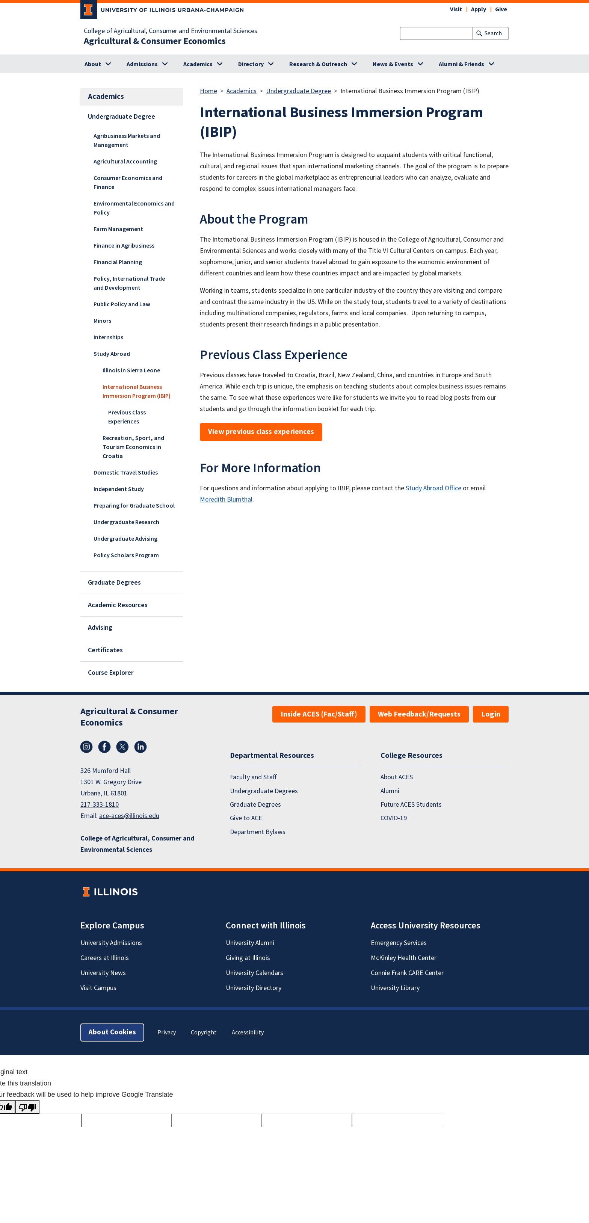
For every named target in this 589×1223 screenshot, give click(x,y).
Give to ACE (246, 818)
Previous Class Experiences (127, 417)
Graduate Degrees (114, 582)
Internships (108, 337)
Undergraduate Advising (125, 539)
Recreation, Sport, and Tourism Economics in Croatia (133, 447)
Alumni (390, 791)
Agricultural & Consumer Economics (155, 41)
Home (208, 91)
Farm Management (118, 229)
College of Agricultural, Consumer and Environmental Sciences (170, 31)
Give (501, 9)
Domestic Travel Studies (126, 473)
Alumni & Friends (461, 64)
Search (493, 33)
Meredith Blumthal (226, 499)
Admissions (142, 64)
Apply (478, 9)
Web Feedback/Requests (419, 714)
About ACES (397, 777)
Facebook (104, 747)
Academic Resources (118, 605)
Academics (198, 64)
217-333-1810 (99, 804)
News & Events (393, 64)
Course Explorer (110, 672)
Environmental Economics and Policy (134, 208)
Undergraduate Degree (121, 116)
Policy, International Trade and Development (129, 283)
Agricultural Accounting (125, 161)
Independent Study (119, 489)
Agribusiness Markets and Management (127, 140)
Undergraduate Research (126, 522)
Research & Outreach (318, 64)
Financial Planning (118, 262)
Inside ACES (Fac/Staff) (319, 714)
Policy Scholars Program (126, 555)
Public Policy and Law (122, 304)
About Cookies (112, 1032)
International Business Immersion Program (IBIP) (137, 391)
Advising (100, 627)
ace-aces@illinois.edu (129, 816)
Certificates (105, 650)
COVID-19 (394, 818)
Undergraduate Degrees (264, 791)
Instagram (86, 747)
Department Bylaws (257, 832)
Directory (251, 64)
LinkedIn (140, 747)
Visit (456, 9)
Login (490, 714)
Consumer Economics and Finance (128, 182)
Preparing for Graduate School (134, 506)
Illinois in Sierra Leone (131, 370)
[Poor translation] (27, 1107)
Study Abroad (112, 354)
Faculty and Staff (253, 777)
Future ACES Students (411, 804)
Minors (102, 321)
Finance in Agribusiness (124, 246)
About (93, 64)
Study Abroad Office (433, 488)
